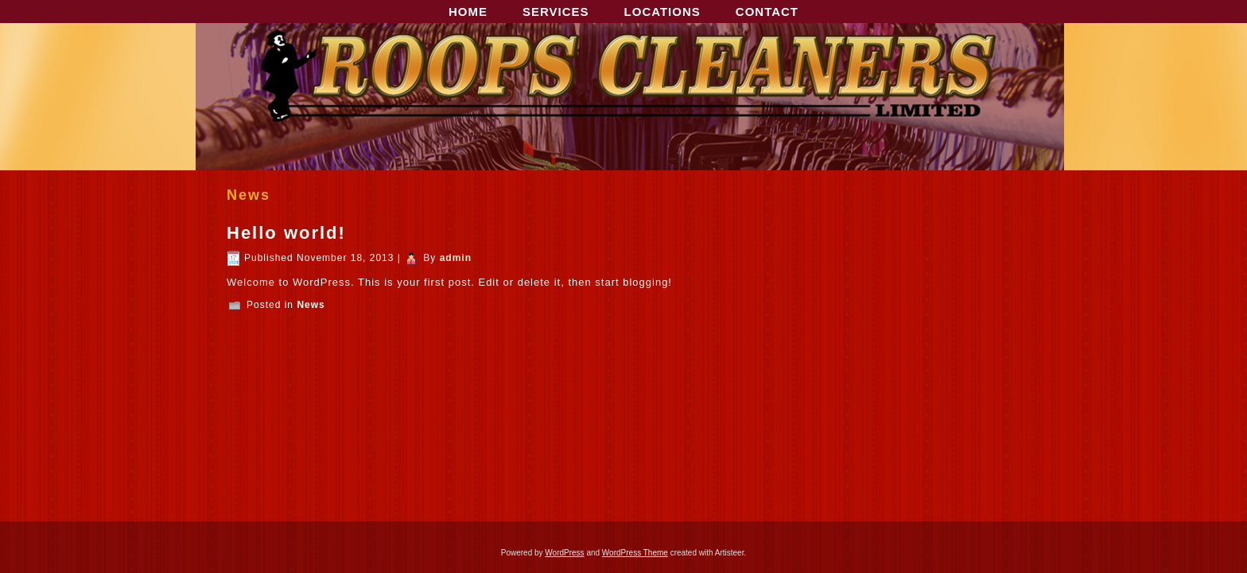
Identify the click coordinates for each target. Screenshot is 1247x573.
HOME (468, 11)
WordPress (564, 552)
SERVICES (555, 11)
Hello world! (286, 233)
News (310, 304)
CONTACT (767, 11)
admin (456, 257)
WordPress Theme (635, 552)
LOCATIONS (662, 11)
